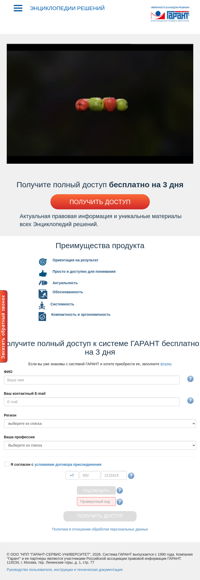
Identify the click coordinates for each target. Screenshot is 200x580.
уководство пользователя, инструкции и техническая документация (65, 570)
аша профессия (19, 437)
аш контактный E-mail (25, 393)
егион (10, 415)
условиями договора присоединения (67, 464)
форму (166, 364)
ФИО (8, 372)
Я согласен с (56, 464)
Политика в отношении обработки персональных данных (100, 529)
